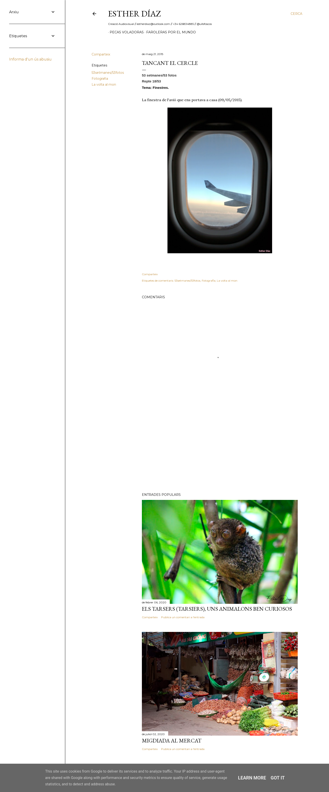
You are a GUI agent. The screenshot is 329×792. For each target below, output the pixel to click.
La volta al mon (104, 84)
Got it (278, 778)
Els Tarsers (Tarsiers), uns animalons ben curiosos (217, 608)
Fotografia (100, 79)
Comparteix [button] (101, 54)
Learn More (252, 778)
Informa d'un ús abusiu (30, 59)
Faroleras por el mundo (169, 32)
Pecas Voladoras (125, 32)
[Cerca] (296, 13)
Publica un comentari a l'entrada (182, 617)
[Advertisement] (220, 449)
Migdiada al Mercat (172, 740)
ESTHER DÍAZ (134, 13)
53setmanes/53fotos (108, 73)
